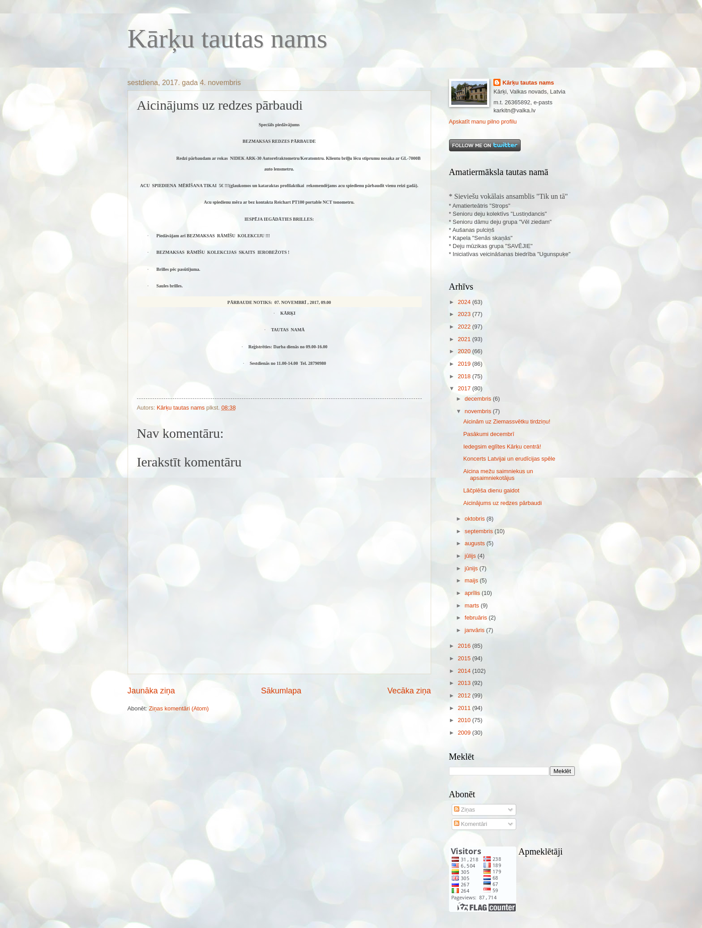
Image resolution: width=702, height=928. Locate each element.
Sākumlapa (281, 690)
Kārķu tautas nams (228, 38)
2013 (465, 683)
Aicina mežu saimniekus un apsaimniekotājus (498, 474)
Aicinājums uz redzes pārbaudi (502, 503)
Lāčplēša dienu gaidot (491, 490)
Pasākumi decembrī (488, 434)
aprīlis (473, 593)
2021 (465, 339)
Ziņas (464, 809)
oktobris (476, 518)
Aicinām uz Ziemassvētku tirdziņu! (507, 421)
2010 (465, 720)
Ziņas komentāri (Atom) (179, 708)
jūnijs (472, 568)
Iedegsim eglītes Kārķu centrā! (502, 446)
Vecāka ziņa (409, 690)
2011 (465, 708)
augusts (476, 543)
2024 (465, 302)
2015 (465, 658)
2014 (465, 670)
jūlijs (471, 555)
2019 (465, 363)
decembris (479, 398)
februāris (477, 617)
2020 (465, 351)
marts (473, 605)
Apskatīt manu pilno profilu (483, 121)
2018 (465, 376)
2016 (465, 645)
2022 (465, 326)
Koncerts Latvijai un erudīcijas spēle (509, 458)
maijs (472, 580)
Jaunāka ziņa (151, 690)
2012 (465, 695)
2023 (465, 314)
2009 (465, 732)
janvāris (475, 630)
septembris (480, 531)
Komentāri (470, 824)
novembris (479, 411)
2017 (465, 388)
